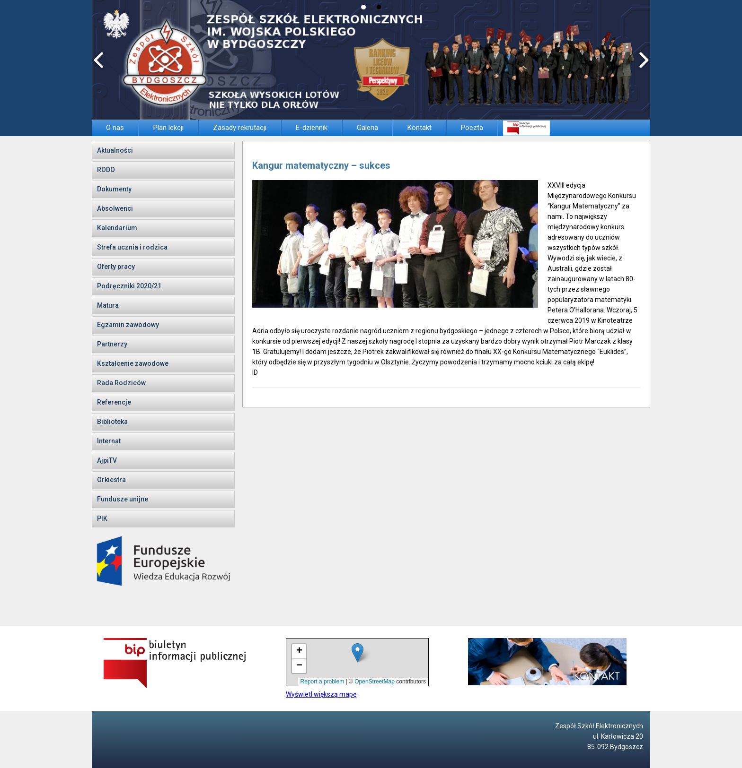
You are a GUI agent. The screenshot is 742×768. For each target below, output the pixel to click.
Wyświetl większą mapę (321, 694)
